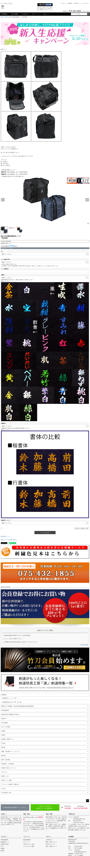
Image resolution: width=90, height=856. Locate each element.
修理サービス (5, 776)
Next (87, 199)
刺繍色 (3, 275)
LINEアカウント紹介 (29, 844)
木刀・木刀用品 (5, 726)
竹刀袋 (3, 743)
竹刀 (2, 846)
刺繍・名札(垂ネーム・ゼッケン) (10, 751)
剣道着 (3, 731)
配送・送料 (27, 814)
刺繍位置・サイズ (6, 520)
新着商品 (4, 14)
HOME (2, 17)
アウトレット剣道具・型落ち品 (10, 784)
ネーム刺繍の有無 (6, 259)
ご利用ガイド (77, 3)
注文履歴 (14, 14)
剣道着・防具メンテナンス (8, 768)
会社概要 (71, 836)
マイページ (36, 14)
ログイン (64, 3)
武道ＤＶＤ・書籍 (6, 780)
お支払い (3, 814)
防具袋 (6, 17)
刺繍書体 (3, 423)
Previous (3, 199)
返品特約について (6, 536)
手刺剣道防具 (5, 710)
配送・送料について (51, 842)
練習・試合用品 (5, 759)
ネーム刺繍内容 (4, 268)
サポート (48, 836)
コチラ (43, 265)
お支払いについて (51, 844)
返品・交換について (51, 846)
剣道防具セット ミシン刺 (9, 698)
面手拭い (3, 755)
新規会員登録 (84, 644)
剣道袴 (3, 735)
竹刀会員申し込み (6, 792)
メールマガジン (85, 3)
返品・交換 (49, 814)
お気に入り (26, 14)
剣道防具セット (5, 842)
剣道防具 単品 (4, 844)
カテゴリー (4, 836)
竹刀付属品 (4, 722)
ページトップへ (87, 800)
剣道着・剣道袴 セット (7, 739)
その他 (3, 788)
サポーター (4, 772)
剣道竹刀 (3, 718)
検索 (88, 14)
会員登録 (70, 3)
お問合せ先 (72, 814)
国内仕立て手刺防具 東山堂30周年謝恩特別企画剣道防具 (17, 706)
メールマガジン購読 (28, 846)
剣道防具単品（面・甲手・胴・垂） (12, 702)
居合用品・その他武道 (7, 763)
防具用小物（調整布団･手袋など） (11, 714)
